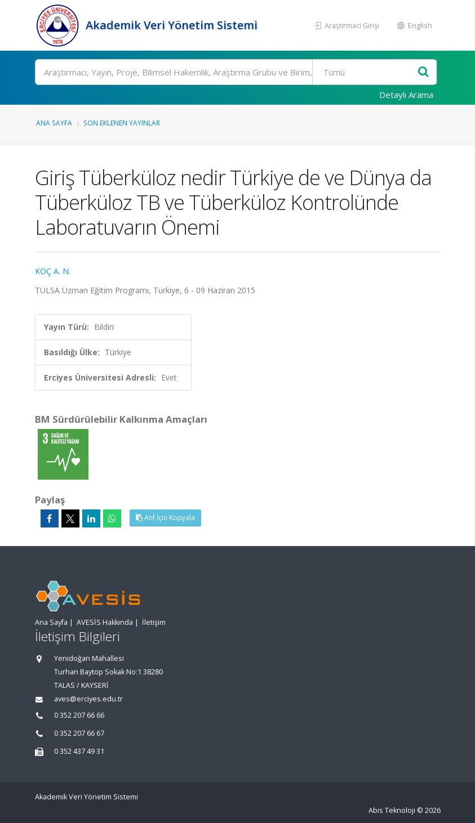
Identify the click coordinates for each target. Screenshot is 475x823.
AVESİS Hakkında (105, 622)
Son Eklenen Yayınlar (121, 122)
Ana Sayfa (54, 122)
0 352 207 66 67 (79, 733)
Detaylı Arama (406, 94)
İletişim (154, 622)
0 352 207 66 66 (79, 715)
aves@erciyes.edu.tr (88, 699)
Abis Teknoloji (392, 810)
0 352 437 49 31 (79, 751)
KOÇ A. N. (52, 271)
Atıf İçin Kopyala (165, 517)
